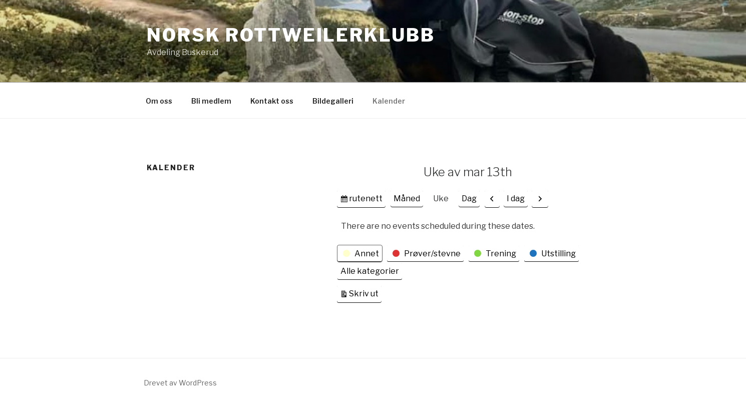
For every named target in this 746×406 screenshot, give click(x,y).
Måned (407, 198)
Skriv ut (365, 292)
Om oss (159, 101)
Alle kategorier (369, 271)
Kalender (388, 101)
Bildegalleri (332, 101)
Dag (469, 198)
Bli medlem (211, 101)
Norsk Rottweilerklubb (291, 35)
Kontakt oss (271, 101)
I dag (516, 198)
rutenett (365, 200)
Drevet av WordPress (180, 382)
